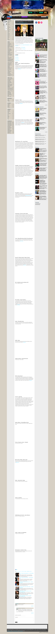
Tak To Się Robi (9, 69)
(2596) (13, 124)
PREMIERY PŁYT (24, 16)
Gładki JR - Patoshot (42, 100)
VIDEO (38, 16)
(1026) (13, 128)
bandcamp (24, 342)
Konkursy (9, 83)
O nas (34, 19)
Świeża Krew (9, 68)
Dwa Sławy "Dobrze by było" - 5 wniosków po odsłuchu (43, 163)
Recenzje (9, 34)
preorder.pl (22, 122)
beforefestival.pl (37, 204)
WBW (8, 95)
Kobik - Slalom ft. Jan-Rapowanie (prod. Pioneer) (43, 91)
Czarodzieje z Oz (9, 44)
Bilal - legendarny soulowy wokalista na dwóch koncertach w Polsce (43, 128)
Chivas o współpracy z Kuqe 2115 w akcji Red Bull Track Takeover (43, 186)
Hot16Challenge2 (10, 50)
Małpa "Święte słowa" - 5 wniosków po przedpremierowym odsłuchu (43, 154)
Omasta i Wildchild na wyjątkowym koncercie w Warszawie (43, 123)
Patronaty (37, 19)
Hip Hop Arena (9, 81)
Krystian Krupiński (10, 125)
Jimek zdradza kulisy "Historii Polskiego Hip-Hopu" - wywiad (43, 96)
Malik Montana (28, 571)
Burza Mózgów (9, 79)
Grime (8, 112)
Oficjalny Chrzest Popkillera (9, 86)
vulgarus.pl (30, 380)
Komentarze (9, 27)
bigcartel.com (17, 462)
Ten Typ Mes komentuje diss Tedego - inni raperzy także (43, 55)
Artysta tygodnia (9, 43)
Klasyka (8, 26)
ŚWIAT (20, 16)
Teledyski (26, 22)
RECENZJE (29, 16)
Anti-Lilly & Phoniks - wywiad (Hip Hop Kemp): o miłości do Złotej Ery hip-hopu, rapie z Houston (43, 191)
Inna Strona (9, 51)
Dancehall (9, 110)
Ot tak (8, 56)
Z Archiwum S (9, 75)
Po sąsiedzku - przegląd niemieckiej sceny (10, 60)
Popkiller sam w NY (10, 62)
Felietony (9, 22)
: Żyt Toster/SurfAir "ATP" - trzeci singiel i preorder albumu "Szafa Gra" (40, 135)
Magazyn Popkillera (10, 54)
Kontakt (40, 19)
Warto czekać (9, 73)
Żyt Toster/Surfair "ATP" (43, 81)
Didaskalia (9, 45)
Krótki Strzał (9, 53)
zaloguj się (14, 19)
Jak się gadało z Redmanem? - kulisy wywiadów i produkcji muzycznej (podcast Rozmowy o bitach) (42, 181)
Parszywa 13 (9, 58)
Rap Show (9, 65)
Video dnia (9, 72)
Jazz (8, 114)
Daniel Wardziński (10, 124)
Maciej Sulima (9, 128)
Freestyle (9, 24)
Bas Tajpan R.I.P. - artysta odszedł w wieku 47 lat (43, 64)
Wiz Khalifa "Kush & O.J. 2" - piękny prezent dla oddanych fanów (43, 159)
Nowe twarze (9, 29)
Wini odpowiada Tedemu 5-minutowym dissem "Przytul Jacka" (43, 60)
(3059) (13, 123)
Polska (8, 30)
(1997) (13, 125)
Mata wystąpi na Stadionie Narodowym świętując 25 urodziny (43, 109)
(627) (13, 131)
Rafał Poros (9, 132)
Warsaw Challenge (10, 94)
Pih (21, 571)
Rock (8, 117)
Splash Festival (9, 93)
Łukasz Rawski (9, 131)
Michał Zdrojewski (10, 130)
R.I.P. (8, 32)
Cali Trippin (9, 80)
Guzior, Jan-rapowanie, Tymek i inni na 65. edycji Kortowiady (43, 113)
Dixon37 (23, 571)
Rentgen (8, 66)
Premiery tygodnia (10, 63)
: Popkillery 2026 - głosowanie (40, 137)
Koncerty (9, 105)
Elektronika (9, 111)
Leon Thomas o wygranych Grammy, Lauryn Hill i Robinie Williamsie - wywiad (43, 176)
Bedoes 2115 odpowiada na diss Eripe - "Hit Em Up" (43, 74)
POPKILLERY (9, 16)
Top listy (8, 37)
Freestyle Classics (10, 49)
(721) (13, 130)
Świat (8, 36)
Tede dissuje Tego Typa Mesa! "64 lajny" (43, 69)
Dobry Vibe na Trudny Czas (10, 47)
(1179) (13, 127)
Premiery (9, 31)
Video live (9, 107)
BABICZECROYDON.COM (28, 195)
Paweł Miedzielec (10, 127)
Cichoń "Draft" (16, 57)
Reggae (8, 116)
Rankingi (9, 33)
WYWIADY (34, 16)
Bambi (30, 571)
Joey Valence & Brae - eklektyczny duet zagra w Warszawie (43, 118)
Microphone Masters (10, 84)
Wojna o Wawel (9, 96)
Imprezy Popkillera (10, 82)
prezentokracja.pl (37, 203)
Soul (8, 118)
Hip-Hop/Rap (9, 113)
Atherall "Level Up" (17, 60)
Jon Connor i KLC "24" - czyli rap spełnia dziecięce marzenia (43, 149)
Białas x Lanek (19, 571)
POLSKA (14, 16)
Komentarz (16, 617)
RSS (46, 19)
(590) (13, 132)
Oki (16, 571)
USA (17, 16)
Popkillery (9, 91)
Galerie (8, 100)
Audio (8, 99)
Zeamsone (25, 571)
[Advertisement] (25, 601)
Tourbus (8, 70)
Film (8, 23)
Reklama (43, 19)
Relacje (8, 106)
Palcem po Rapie (9, 57)
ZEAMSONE (21, 103)
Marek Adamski (9, 123)
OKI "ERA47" (16, 55)
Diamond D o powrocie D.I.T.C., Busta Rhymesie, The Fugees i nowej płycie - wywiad (43, 197)
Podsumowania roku (10, 88)
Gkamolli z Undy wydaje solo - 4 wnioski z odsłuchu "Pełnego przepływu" (43, 168)
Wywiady (9, 39)
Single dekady (9, 92)
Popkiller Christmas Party (10, 89)
